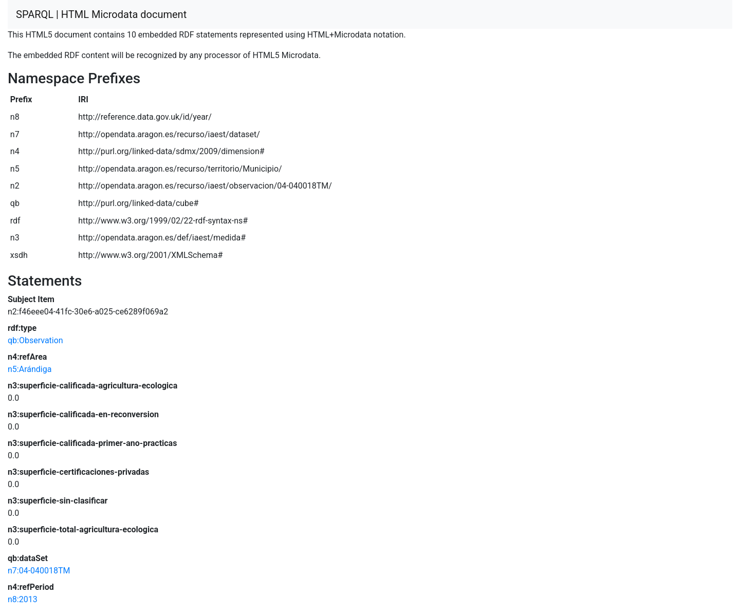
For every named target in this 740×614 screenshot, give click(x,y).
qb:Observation (35, 340)
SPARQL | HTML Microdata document (101, 14)
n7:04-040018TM (39, 570)
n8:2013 (23, 599)
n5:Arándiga (29, 369)
